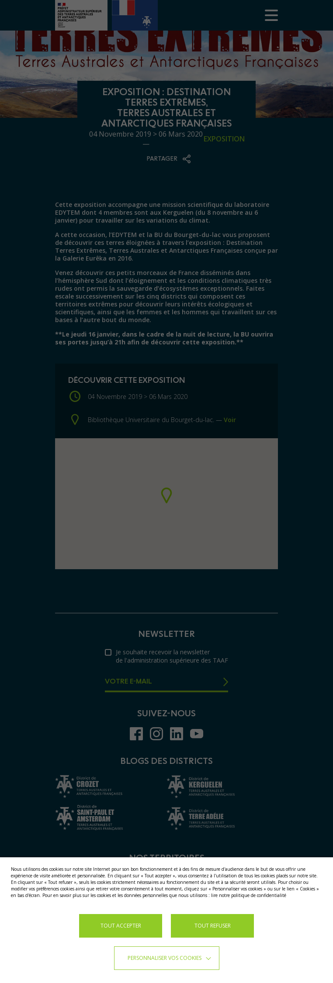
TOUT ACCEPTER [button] (121, 925)
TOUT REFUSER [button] (212, 925)
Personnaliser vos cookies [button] (164, 958)
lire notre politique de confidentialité (248, 895)
